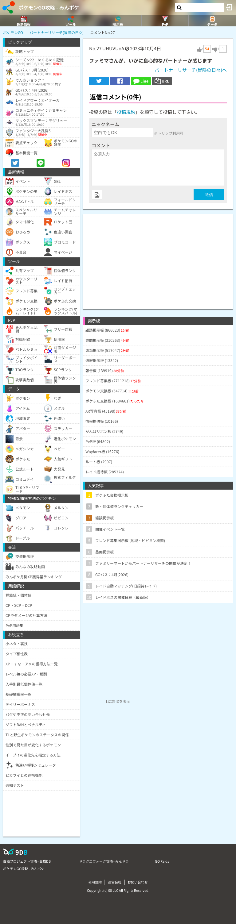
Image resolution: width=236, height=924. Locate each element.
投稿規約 (126, 112)
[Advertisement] (158, 257)
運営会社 (114, 882)
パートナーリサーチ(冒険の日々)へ (191, 70)
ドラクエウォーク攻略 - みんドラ (104, 861)
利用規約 (95, 882)
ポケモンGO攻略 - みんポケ (48, 7)
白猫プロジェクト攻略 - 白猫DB (27, 861)
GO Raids (162, 861)
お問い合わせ (138, 882)
